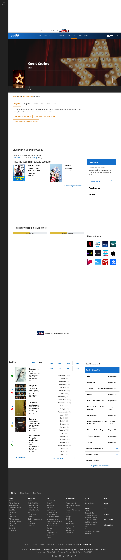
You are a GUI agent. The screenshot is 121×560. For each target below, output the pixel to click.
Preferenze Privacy (64, 552)
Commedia (61, 397)
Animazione (61, 375)
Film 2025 (12, 526)
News (11, 501)
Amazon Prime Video (73, 510)
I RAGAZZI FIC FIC (19, 158)
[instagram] (56, 556)
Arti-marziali (62, 382)
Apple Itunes (70, 523)
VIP (105, 509)
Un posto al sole (52, 519)
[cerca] (116, 36)
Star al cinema (89, 503)
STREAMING (70, 498)
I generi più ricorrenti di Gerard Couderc (26, 121)
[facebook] (52, 556)
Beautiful (50, 507)
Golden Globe (89, 513)
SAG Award (88, 533)
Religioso (62, 442)
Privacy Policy (51, 552)
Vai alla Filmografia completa (73, 186)
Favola (62, 418)
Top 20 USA (32, 512)
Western (61, 454)
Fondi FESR (88, 552)
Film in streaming (15, 521)
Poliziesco (62, 439)
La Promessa (51, 510)
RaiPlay (68, 528)
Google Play (70, 526)
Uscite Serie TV (33, 514)
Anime (63, 379)
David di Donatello (91, 522)
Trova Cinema (14, 505)
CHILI (68, 519)
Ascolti (49, 537)
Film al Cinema (14, 503)
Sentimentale (62, 445)
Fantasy (62, 415)
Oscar (87, 511)
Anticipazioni (51, 505)
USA (40, 363)
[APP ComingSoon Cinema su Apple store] (97, 544)
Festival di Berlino (91, 520)
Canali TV (50, 535)
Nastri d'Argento (90, 524)
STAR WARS (108, 525)
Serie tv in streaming (35, 519)
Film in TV (12, 512)
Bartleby (34, 158)
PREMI (87, 508)
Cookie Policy (77, 552)
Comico (62, 394)
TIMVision (69, 521)
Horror (62, 427)
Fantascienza (62, 412)
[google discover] (63, 556)
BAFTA (87, 526)
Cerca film (12, 528)
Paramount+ (70, 532)
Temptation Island (53, 517)
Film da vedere (14, 519)
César (87, 529)
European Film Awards (92, 531)
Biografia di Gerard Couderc (22, 116)
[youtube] (68, 556)
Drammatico (61, 403)
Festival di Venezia (91, 515)
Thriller (62, 451)
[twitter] (75, 556)
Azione (62, 388)
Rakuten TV (70, 530)
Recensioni (13, 517)
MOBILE (106, 514)
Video (11, 514)
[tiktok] (71, 556)
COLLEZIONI (108, 520)
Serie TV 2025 (33, 505)
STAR (87, 498)
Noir (62, 433)
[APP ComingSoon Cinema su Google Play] (110, 544)
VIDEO (106, 504)
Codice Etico (40, 552)
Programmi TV (52, 532)
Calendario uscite (15, 507)
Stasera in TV (51, 501)
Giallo (62, 421)
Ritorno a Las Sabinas (54, 521)
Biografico (62, 391)
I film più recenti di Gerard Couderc (46, 116)
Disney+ (68, 512)
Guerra (62, 424)
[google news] (60, 556)
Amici (49, 530)
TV (48, 498)
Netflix (68, 507)
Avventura (62, 385)
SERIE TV (31, 498)
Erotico (62, 406)
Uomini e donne (52, 512)
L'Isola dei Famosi (53, 523)
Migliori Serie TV (33, 510)
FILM (11, 498)
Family (62, 409)
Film (29, 88)
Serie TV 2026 (33, 503)
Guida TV (31, 521)
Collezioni (12, 530)
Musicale (62, 430)
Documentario (62, 400)
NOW (67, 514)
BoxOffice (12, 510)
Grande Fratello (52, 514)
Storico (62, 448)
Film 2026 (12, 523)
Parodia (62, 436)
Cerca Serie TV (33, 507)
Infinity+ (68, 517)
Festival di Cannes (91, 517)
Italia (33, 363)
